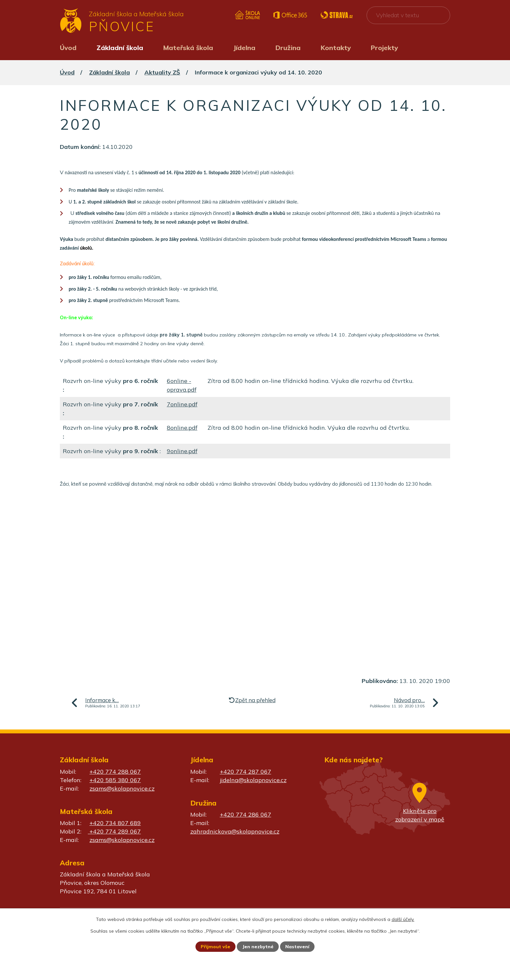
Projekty (384, 48)
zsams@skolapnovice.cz (121, 788)
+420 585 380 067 (115, 780)
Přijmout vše (215, 947)
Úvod (68, 48)
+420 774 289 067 (114, 831)
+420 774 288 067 (115, 771)
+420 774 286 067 (245, 814)
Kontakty (336, 48)
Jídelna (244, 48)
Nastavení (297, 947)
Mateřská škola (188, 48)
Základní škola (120, 48)
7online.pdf (182, 404)
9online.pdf (182, 451)
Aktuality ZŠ (162, 72)
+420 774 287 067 (245, 771)
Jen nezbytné (258, 947)
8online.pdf (182, 427)
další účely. (403, 919)
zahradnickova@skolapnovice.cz (234, 831)
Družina (288, 48)
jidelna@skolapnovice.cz (253, 780)
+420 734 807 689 (115, 823)
